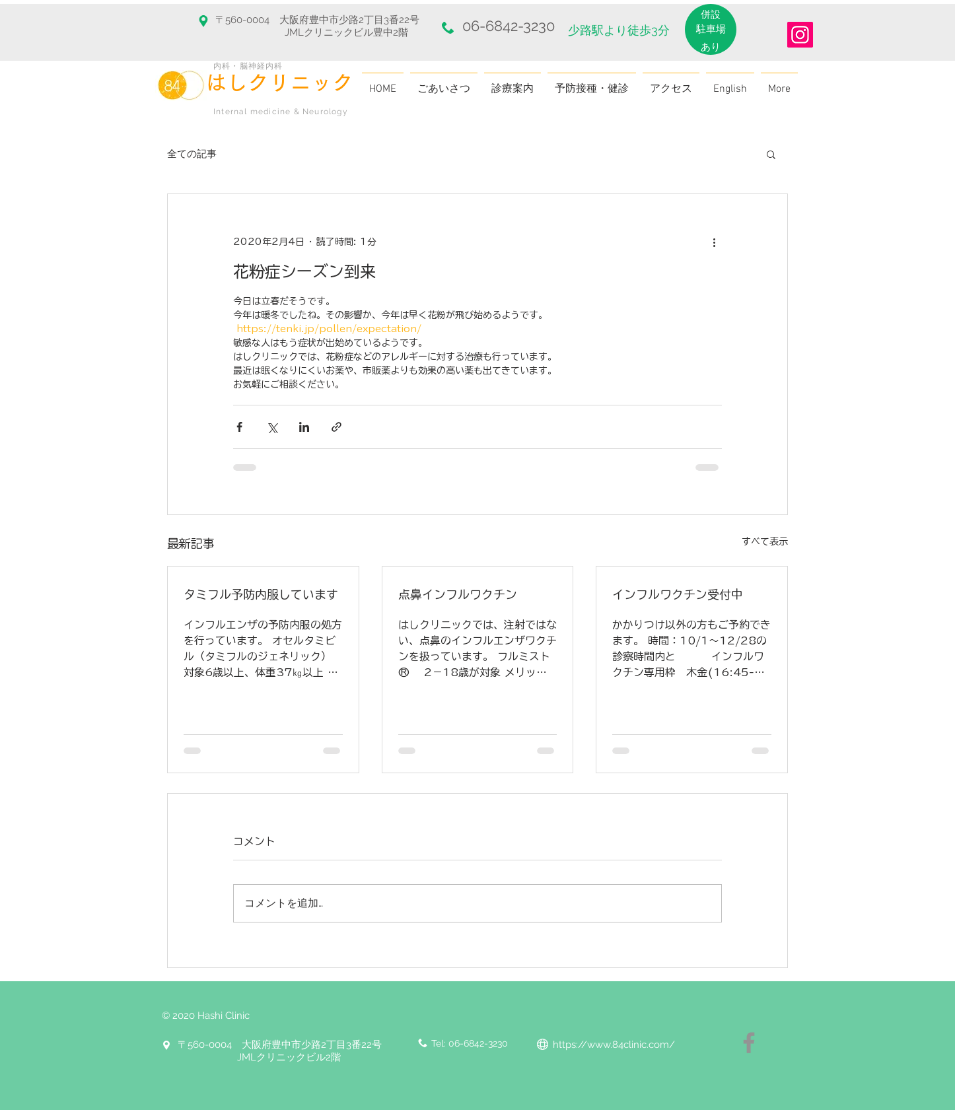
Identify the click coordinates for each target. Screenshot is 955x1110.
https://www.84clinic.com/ (614, 1045)
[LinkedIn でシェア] (304, 427)
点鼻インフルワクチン (457, 594)
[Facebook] (749, 1043)
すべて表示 (765, 541)
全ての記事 (192, 154)
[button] (771, 154)
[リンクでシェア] (336, 427)
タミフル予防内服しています (261, 594)
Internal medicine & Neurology (280, 111)
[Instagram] (800, 35)
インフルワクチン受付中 (677, 594)
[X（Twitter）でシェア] (271, 427)
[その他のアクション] (714, 242)
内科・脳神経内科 (248, 66)
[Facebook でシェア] (239, 427)
